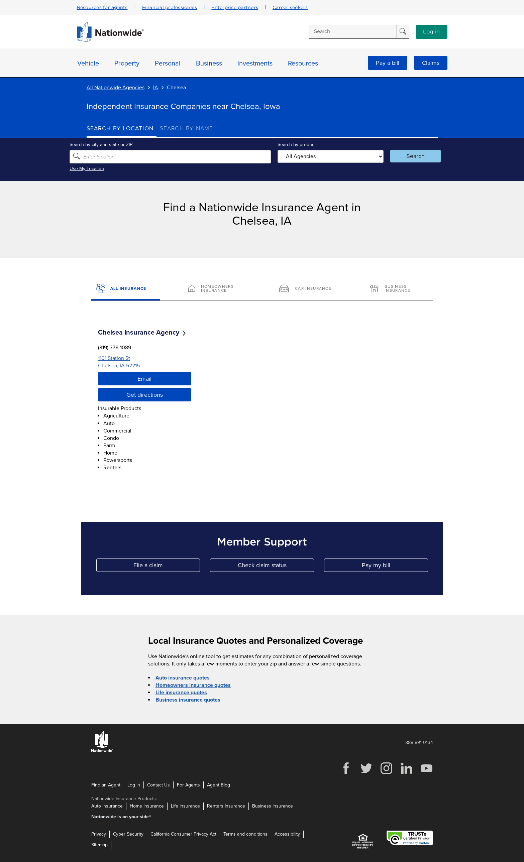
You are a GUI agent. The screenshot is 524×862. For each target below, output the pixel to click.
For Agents (188, 784)
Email (144, 378)
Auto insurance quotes (182, 677)
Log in (431, 32)
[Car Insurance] (307, 289)
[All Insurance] (125, 289)
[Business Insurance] (398, 289)
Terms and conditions (245, 834)
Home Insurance (147, 806)
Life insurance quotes (181, 692)
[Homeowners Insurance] (216, 289)
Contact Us (158, 784)
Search (404, 156)
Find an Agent (105, 784)
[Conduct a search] (352, 31)
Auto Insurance (107, 806)
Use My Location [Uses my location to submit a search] (104, 168)
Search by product (295, 144)
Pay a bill (387, 63)
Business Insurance (272, 806)
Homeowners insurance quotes (193, 685)
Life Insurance (185, 806)
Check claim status (276, 567)
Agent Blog (218, 784)
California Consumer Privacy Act (183, 834)
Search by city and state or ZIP (118, 144)
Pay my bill (395, 567)
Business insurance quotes (187, 700)
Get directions (144, 394)
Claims (430, 63)
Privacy (98, 834)
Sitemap (99, 845)
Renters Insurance (226, 806)
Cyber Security (128, 834)
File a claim (166, 567)
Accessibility (287, 834)
